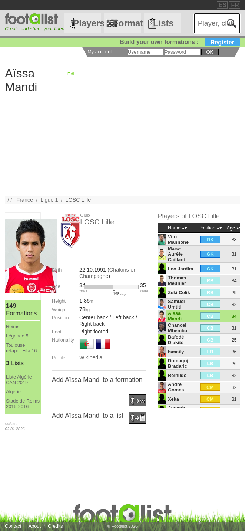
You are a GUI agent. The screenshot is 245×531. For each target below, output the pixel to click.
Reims (12, 326)
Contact (13, 526)
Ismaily (176, 351)
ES (222, 5)
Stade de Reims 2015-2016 (23, 403)
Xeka (173, 399)
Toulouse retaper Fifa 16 (21, 347)
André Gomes (176, 387)
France (24, 200)
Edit (71, 74)
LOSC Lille (78, 200)
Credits (55, 526)
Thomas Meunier (177, 280)
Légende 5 (17, 336)
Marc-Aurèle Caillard (176, 254)
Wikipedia (90, 357)
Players (87, 23)
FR (235, 5)
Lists (163, 23)
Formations (127, 23)
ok (209, 52)
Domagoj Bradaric (178, 363)
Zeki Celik (179, 292)
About (35, 526)
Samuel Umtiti (176, 304)
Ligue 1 (49, 200)
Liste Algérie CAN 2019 (19, 379)
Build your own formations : (180, 42)
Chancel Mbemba (177, 327)
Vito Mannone (178, 239)
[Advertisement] (122, 144)
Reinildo (177, 375)
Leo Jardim (180, 269)
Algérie (13, 391)
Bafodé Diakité (176, 339)
